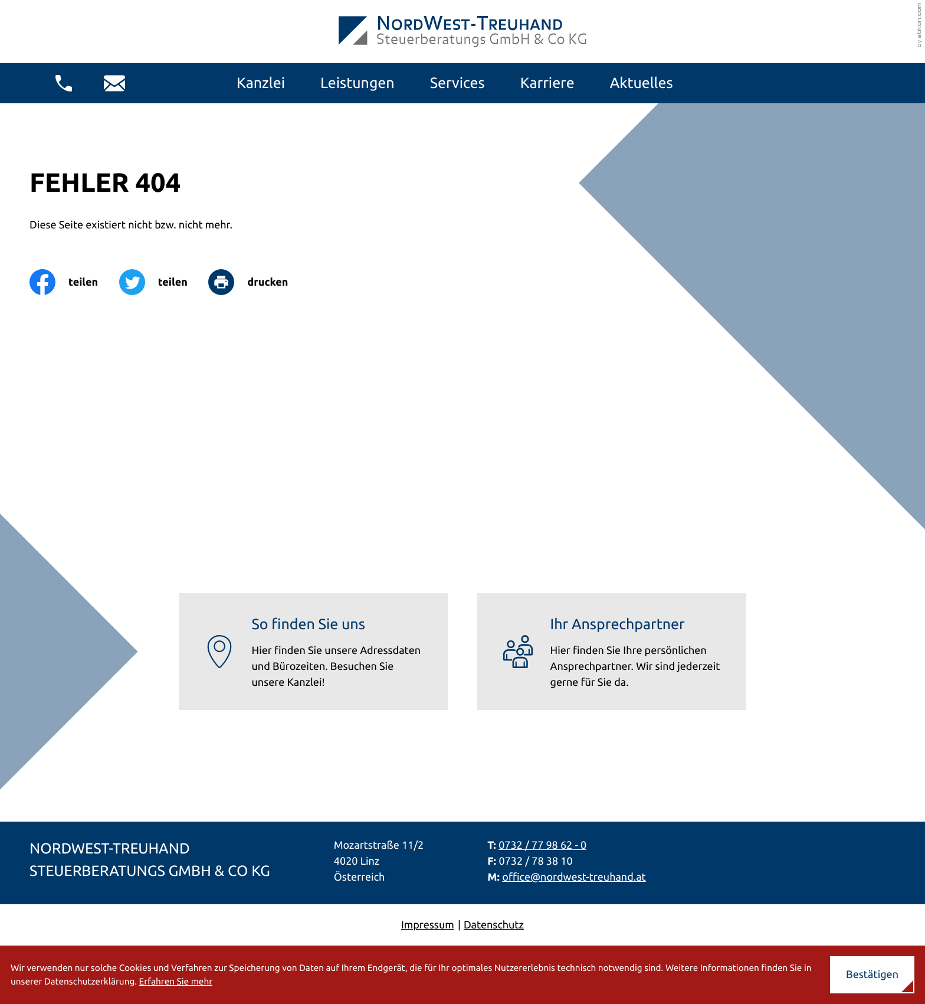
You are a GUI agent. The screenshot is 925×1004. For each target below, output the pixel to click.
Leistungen (357, 82)
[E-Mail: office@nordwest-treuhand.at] (114, 83)
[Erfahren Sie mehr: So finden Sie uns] (313, 652)
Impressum (427, 925)
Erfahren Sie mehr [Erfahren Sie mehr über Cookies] (176, 981)
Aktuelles (641, 82)
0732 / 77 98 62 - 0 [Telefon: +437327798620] (542, 845)
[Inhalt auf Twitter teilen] (164, 282)
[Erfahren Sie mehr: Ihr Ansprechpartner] (611, 652)
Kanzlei (261, 82)
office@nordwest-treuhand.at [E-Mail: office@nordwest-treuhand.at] (574, 877)
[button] (63, 83)
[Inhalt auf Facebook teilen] (74, 282)
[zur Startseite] (462, 31)
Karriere (547, 82)
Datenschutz (494, 925)
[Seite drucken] (258, 282)
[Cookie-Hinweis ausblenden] (872, 974)
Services (457, 82)
